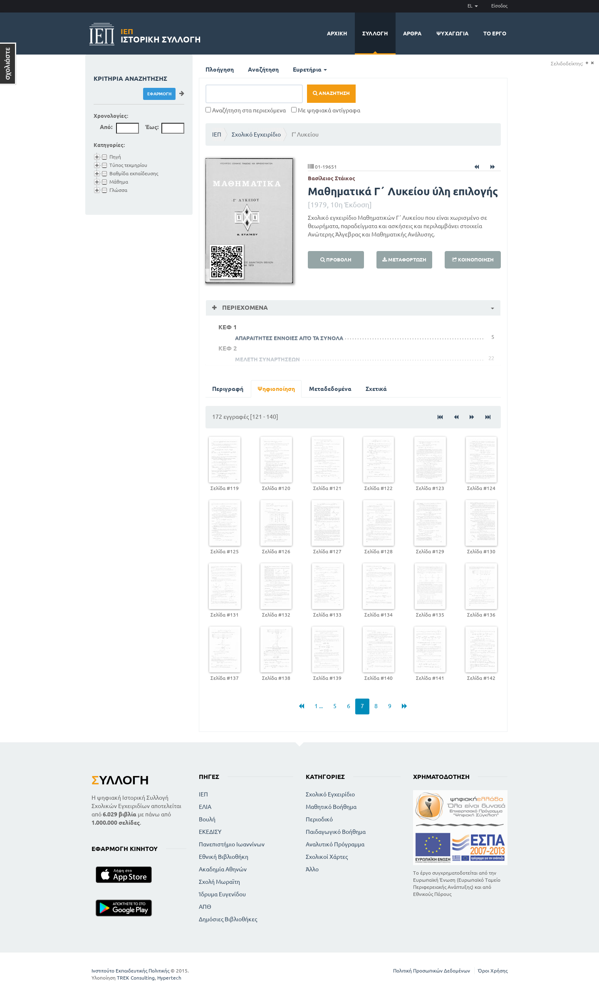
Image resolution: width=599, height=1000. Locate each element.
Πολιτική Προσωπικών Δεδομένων (431, 970)
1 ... (318, 706)
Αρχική (337, 33)
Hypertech (169, 977)
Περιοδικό (319, 819)
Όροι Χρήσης (492, 970)
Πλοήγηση (219, 69)
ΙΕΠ (216, 134)
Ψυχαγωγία (452, 33)
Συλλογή (375, 33)
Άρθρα (412, 33)
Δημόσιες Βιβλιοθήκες (228, 919)
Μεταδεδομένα (330, 389)
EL (473, 5)
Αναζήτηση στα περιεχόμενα (245, 110)
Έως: (151, 127)
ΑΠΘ (205, 906)
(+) (587, 63)
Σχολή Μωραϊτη (219, 881)
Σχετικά (376, 389)
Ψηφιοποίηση (276, 389)
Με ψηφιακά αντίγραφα (325, 110)
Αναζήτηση (263, 69)
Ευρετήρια (310, 69)
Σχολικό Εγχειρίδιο (256, 134)
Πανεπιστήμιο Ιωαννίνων (232, 844)
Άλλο (312, 869)
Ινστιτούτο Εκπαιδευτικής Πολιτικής (130, 970)
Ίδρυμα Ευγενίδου (222, 894)
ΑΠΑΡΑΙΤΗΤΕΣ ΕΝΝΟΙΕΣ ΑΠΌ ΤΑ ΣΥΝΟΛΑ (289, 338)
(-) (592, 63)
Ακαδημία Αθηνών (223, 869)
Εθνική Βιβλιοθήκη (223, 856)
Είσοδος (499, 5)
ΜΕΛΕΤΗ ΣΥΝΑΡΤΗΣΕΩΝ (267, 359)
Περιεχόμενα (244, 307)
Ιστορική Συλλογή (161, 34)
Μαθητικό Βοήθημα (331, 806)
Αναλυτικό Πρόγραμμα (335, 844)
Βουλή (207, 819)
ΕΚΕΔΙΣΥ (210, 831)
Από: (106, 127)
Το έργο (494, 33)
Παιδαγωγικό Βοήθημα (336, 831)
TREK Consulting (136, 977)
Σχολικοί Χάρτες (327, 856)
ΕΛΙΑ (205, 806)
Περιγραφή (227, 389)
